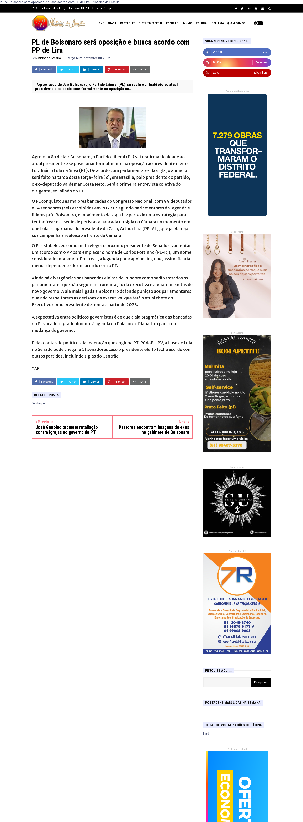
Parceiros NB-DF (79, 8)
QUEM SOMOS (236, 23)
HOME (100, 23)
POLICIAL (202, 23)
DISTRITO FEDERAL (151, 23)
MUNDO (188, 23)
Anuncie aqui (104, 8)
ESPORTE (172, 23)
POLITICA (218, 23)
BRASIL (112, 23)
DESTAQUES (127, 23)
